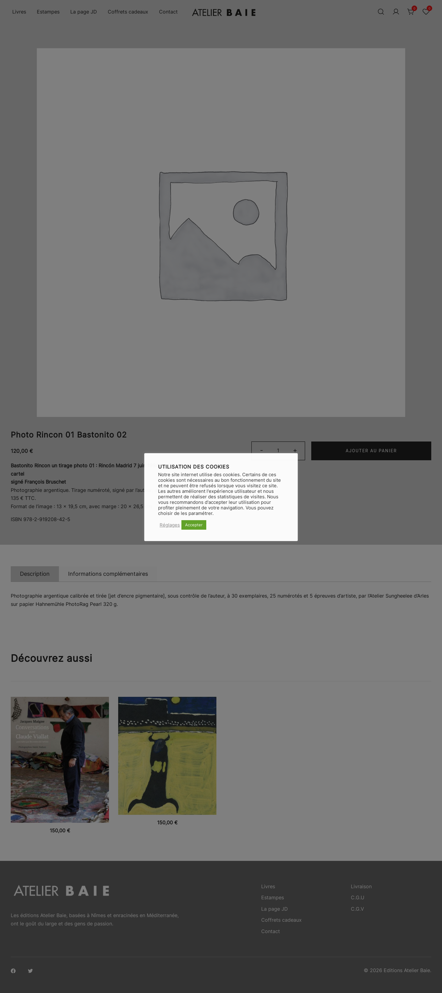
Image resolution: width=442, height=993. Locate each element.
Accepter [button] (194, 524)
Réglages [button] (170, 525)
